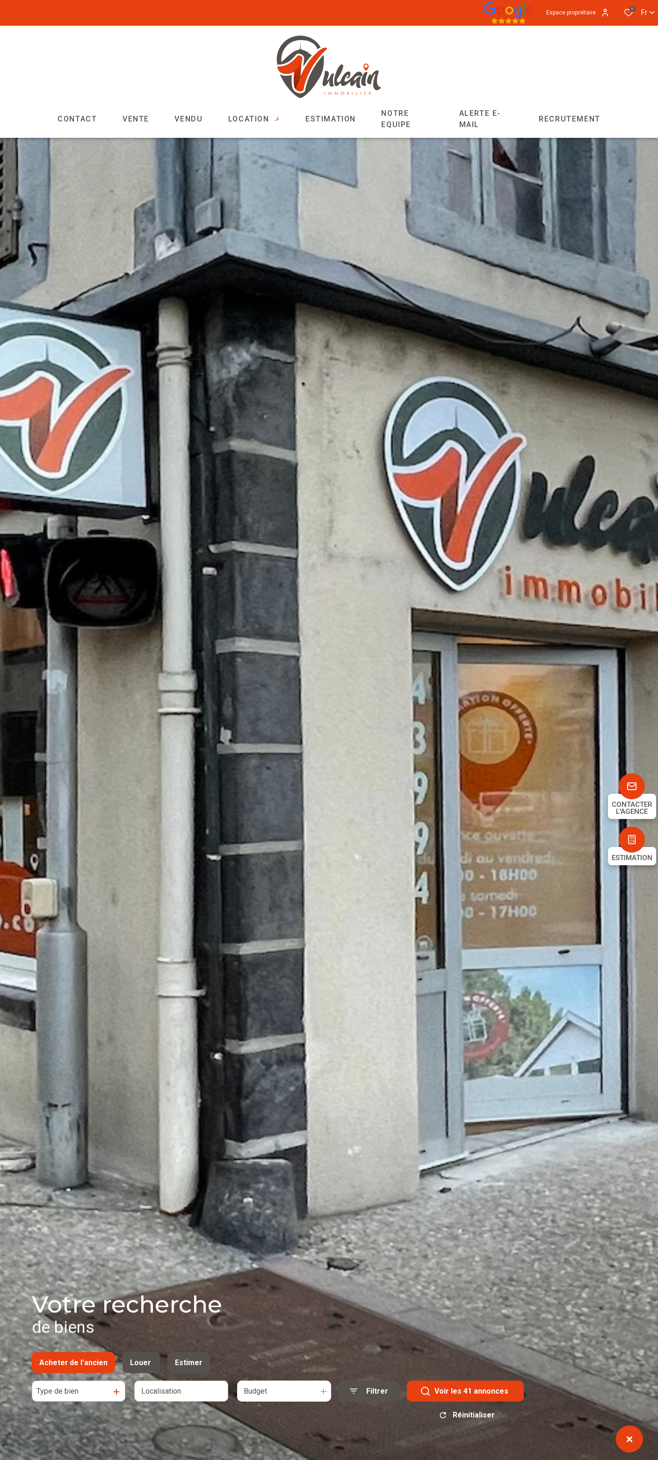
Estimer (188, 1369)
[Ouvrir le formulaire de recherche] (369, 1398)
